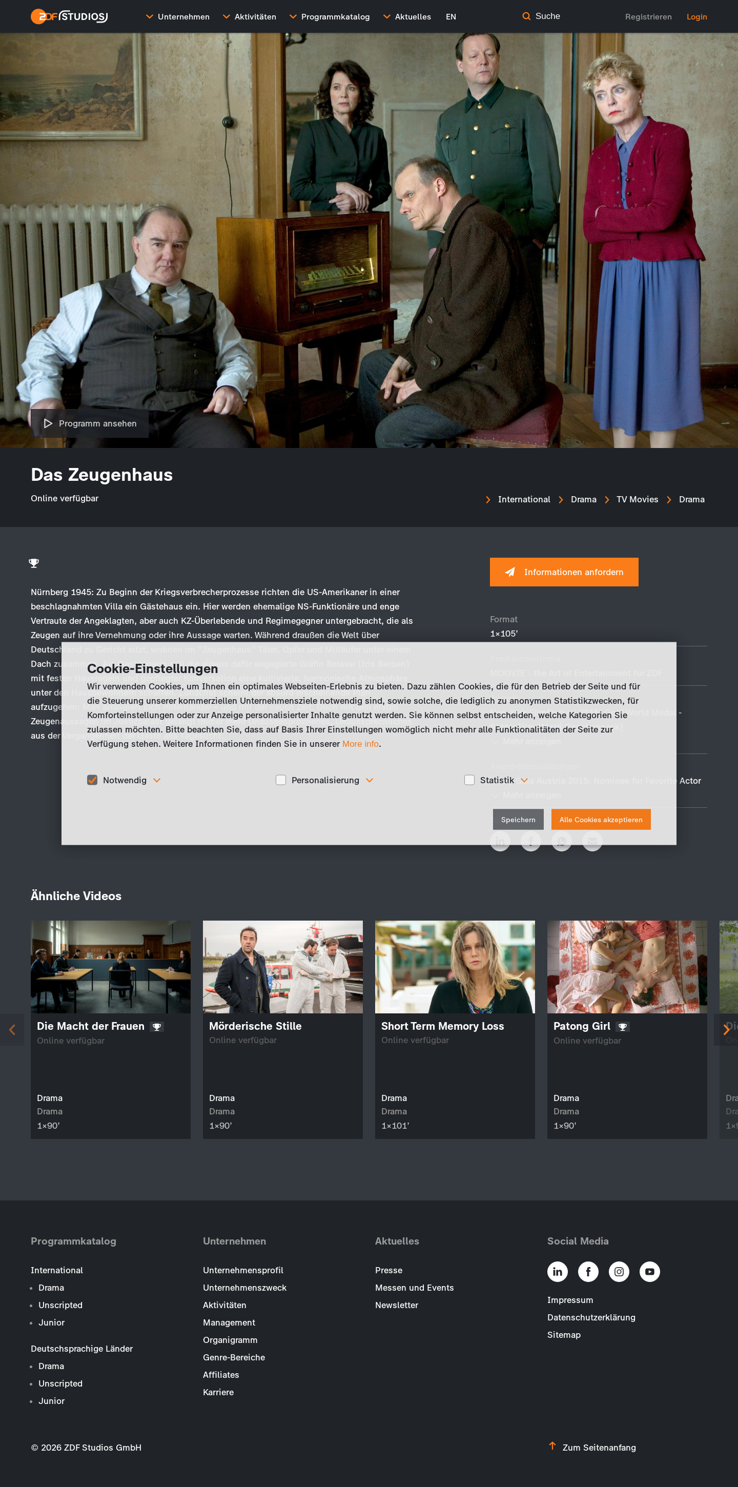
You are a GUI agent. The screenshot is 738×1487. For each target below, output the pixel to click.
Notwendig (125, 780)
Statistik (497, 780)
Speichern (518, 820)
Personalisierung (325, 780)
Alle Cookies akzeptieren (601, 820)
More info (360, 743)
